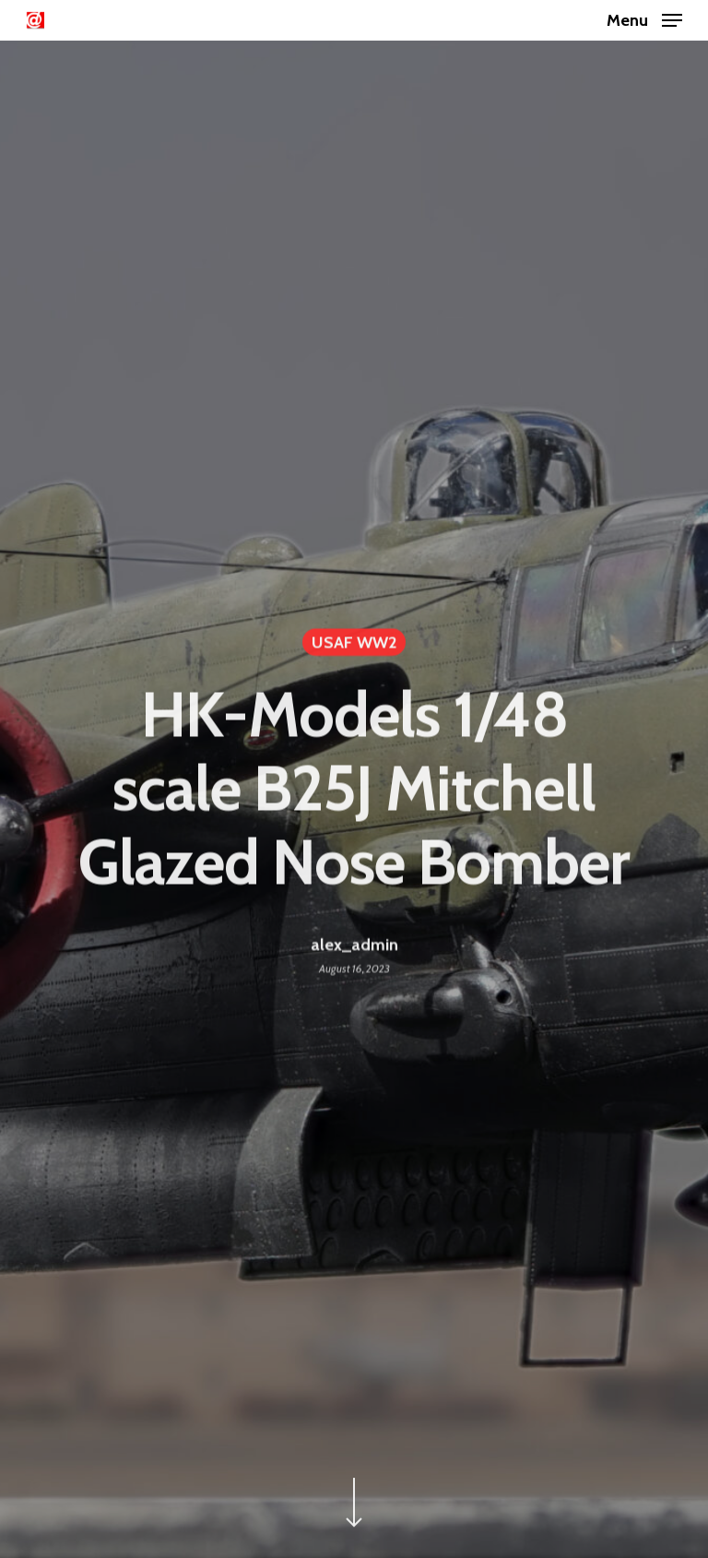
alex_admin (354, 948)
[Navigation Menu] (644, 18)
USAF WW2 (354, 646)
